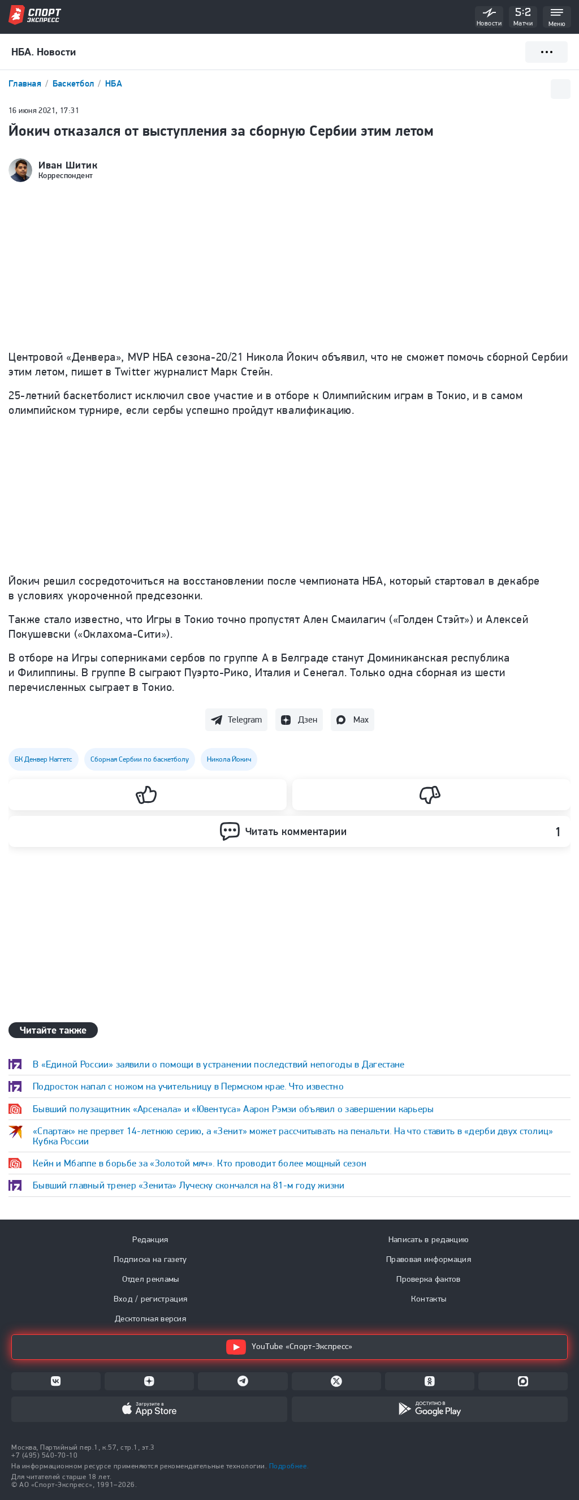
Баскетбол (75, 83)
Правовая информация (428, 1259)
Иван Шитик (67, 165)
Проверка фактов (428, 1279)
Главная (26, 83)
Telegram (245, 719)
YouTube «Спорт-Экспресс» (289, 1347)
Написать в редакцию (428, 1239)
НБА (113, 83)
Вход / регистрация (150, 1299)
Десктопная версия (150, 1318)
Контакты (428, 1299)
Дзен (307, 719)
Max (361, 719)
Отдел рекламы (150, 1279)
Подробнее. (289, 1466)
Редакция (150, 1239)
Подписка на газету (150, 1259)
